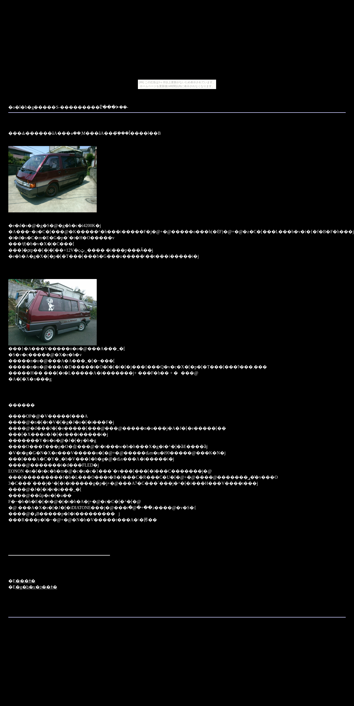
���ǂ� (25, 581)
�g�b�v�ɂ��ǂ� (36, 587)
